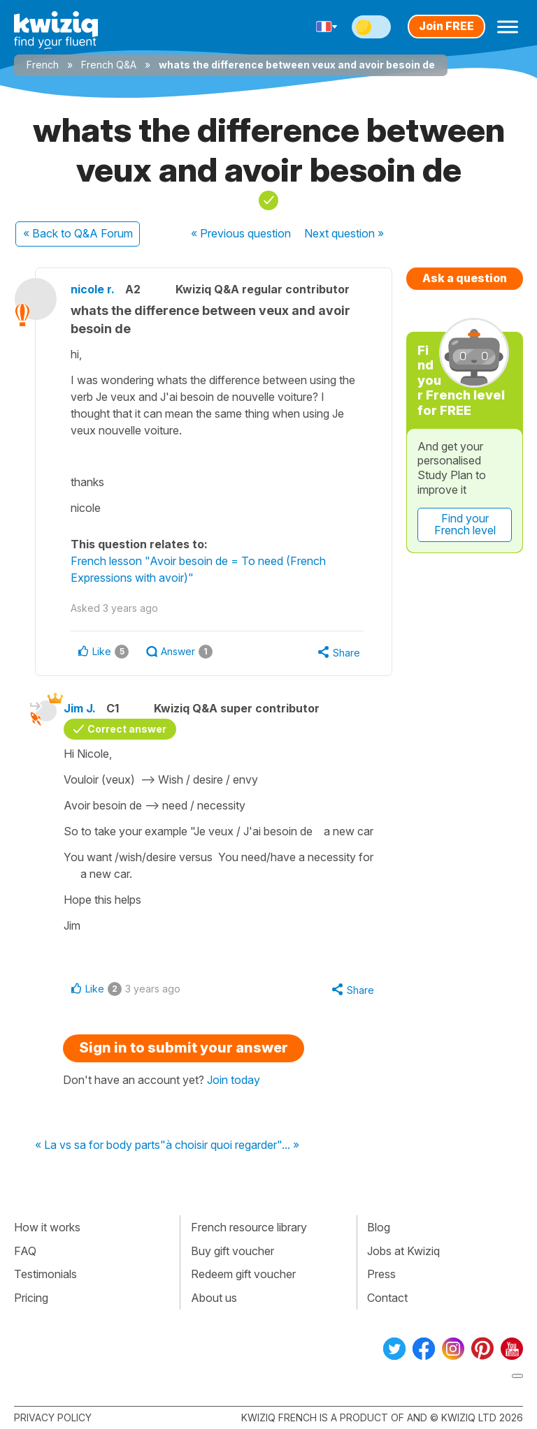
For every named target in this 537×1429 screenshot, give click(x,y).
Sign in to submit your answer (183, 1047)
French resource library (249, 1227)
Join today (233, 1080)
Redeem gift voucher (243, 1274)
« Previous (241, 233)
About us (214, 1298)
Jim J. (80, 708)
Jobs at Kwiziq (403, 1251)
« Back (78, 233)
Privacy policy (53, 1417)
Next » (344, 233)
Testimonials (45, 1274)
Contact (387, 1298)
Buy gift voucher (232, 1251)
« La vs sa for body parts (97, 1145)
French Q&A (108, 65)
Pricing (31, 1298)
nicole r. (93, 289)
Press (381, 1274)
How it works (47, 1227)
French (43, 65)
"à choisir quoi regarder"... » (229, 1145)
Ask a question (464, 278)
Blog (378, 1227)
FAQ (25, 1251)
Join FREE (446, 26)
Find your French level (465, 524)
